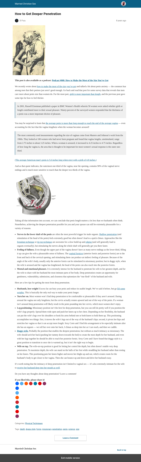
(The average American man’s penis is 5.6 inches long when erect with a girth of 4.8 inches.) (56, 160)
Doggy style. (23, 331)
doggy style (31, 429)
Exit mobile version (70, 458)
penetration (57, 429)
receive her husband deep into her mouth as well (38, 368)
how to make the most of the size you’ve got (56, 86)
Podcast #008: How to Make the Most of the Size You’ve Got (80, 80)
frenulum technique (25, 242)
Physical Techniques (34, 423)
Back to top (121, 450)
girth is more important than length (85, 94)
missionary (46, 429)
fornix (38, 429)
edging (89, 242)
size (77, 429)
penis (65, 429)
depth (22, 429)
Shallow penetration (108, 234)
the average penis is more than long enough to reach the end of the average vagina (82, 123)
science (71, 429)
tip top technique (44, 242)
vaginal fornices (76, 253)
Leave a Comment (70, 438)
